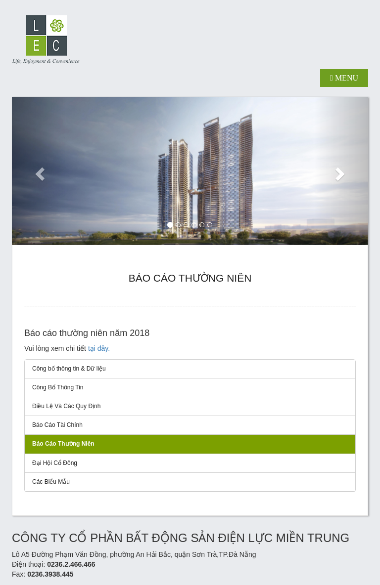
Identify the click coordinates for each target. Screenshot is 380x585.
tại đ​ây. (99, 348)
